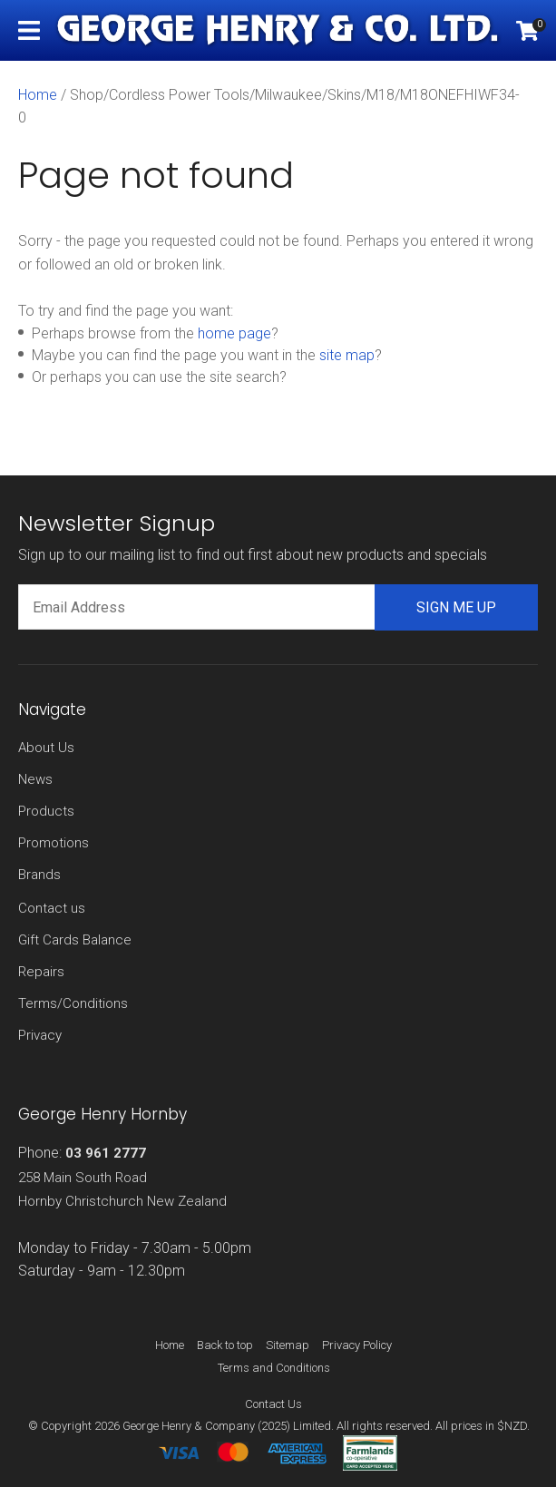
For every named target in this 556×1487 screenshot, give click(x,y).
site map (347, 355)
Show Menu (29, 30)
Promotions (53, 843)
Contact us (51, 908)
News (35, 779)
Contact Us (273, 1404)
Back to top (225, 1345)
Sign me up (456, 607)
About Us (46, 747)
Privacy (40, 1035)
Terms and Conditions (274, 1367)
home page (234, 333)
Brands (39, 874)
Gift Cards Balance (75, 940)
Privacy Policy (357, 1345)
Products (46, 811)
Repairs (41, 972)
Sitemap (287, 1345)
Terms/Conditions (73, 1003)
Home (37, 94)
